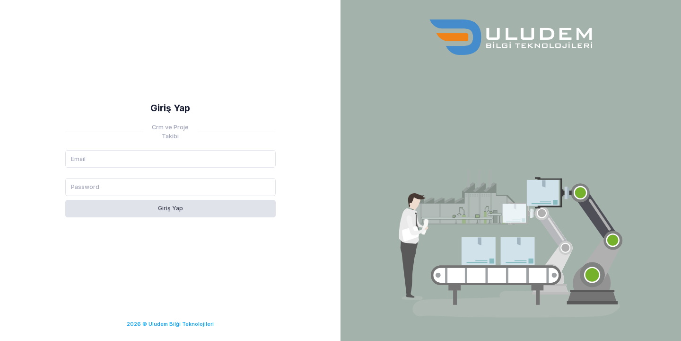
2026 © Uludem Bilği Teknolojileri (170, 324)
